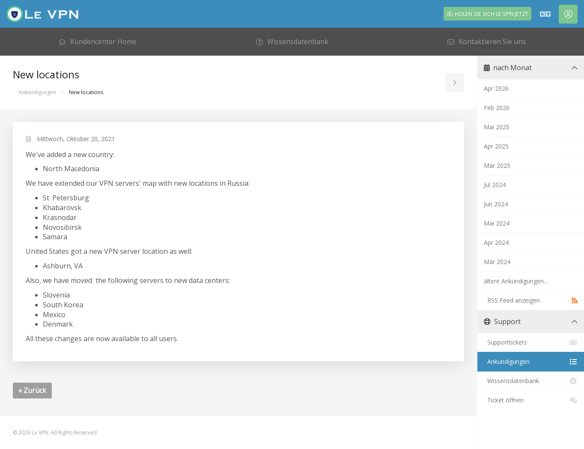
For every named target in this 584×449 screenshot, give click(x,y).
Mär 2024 (497, 262)
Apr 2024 (496, 242)
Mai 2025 (497, 127)
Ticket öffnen (531, 400)
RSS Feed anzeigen (531, 300)
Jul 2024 (495, 185)
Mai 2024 (497, 223)
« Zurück (32, 390)
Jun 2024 (496, 204)
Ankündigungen (37, 92)
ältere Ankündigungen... (516, 281)
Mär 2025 (497, 165)
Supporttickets (531, 342)
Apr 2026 (496, 88)
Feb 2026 (497, 108)
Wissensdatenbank (531, 381)
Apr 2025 (496, 146)
